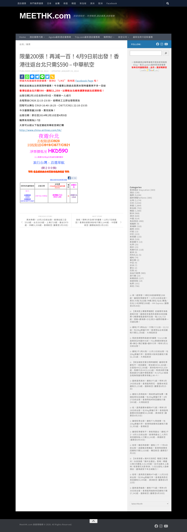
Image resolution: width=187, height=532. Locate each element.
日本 (49, 3)
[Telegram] (37, 76)
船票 (132, 283)
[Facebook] (22, 76)
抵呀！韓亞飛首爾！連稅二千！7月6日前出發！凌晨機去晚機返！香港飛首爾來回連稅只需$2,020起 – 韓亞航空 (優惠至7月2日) (149, 449)
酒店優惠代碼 (36, 36)
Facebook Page (84, 80)
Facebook (111, 3)
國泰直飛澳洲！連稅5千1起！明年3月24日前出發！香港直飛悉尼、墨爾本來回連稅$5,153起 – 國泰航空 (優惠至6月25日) (149, 384)
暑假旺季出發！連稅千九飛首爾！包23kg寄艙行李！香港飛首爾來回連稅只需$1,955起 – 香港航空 (149, 423)
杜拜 (132, 244)
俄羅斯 (133, 223)
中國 (132, 218)
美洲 (132, 239)
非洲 (132, 265)
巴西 (132, 270)
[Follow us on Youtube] (166, 44)
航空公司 (122, 36)
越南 (132, 228)
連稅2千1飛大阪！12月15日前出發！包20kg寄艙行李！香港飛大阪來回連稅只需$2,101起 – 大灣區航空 (149, 354)
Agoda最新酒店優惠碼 (60, 36)
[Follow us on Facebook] (157, 44)
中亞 (132, 262)
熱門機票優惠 (36, 3)
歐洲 (100, 3)
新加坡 (83, 3)
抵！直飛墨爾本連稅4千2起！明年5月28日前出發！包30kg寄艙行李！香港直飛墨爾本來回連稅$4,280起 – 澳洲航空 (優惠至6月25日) (149, 411)
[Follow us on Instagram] (161, 44)
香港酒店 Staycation (140, 189)
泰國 (65, 3)
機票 (28, 44)
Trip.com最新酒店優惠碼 (87, 36)
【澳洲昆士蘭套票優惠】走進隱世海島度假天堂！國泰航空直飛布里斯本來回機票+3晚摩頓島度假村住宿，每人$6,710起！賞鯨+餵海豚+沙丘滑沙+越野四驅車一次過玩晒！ (149, 316)
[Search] (166, 53)
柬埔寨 (133, 226)
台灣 (57, 3)
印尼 (132, 234)
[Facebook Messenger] (32, 76)
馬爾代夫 (134, 249)
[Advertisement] (149, 126)
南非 (132, 247)
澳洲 (92, 3)
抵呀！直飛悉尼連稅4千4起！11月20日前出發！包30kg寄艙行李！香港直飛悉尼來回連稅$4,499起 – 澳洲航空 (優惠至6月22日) (149, 478)
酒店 (132, 192)
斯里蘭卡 (134, 241)
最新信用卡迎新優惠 (143, 36)
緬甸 (132, 257)
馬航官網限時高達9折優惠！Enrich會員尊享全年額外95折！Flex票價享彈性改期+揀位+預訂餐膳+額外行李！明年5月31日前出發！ (149, 342)
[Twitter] (47, 76)
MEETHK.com (45, 16)
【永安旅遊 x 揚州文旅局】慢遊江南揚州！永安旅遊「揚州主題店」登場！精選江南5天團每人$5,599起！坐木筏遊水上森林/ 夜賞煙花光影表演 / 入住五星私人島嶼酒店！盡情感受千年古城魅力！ (149, 463)
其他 (132, 286)
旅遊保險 (134, 280)
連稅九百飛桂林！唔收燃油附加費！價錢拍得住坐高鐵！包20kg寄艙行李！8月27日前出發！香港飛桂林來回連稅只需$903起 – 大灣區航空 (149, 398)
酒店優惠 (21, 3)
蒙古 (132, 267)
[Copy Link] (52, 76)
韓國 (74, 3)
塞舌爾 (133, 260)
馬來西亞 (134, 221)
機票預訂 (108, 36)
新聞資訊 (134, 278)
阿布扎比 (134, 254)
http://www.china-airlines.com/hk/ (40, 130)
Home (22, 36)
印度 (132, 231)
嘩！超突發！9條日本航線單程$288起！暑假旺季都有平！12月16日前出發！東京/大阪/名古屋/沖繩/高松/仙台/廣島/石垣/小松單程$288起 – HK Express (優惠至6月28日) (149, 300)
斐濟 (132, 252)
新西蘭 (133, 236)
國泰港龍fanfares (138, 197)
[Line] (42, 76)
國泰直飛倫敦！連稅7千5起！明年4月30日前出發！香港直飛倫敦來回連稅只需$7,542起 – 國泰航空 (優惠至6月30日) (149, 490)
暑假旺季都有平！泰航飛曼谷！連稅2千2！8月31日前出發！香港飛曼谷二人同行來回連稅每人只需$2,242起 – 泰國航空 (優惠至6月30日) (149, 435)
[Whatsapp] (27, 76)
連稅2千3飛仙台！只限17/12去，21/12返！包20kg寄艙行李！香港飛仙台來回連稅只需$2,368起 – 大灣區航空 (149, 330)
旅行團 (133, 275)
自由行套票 (135, 273)
